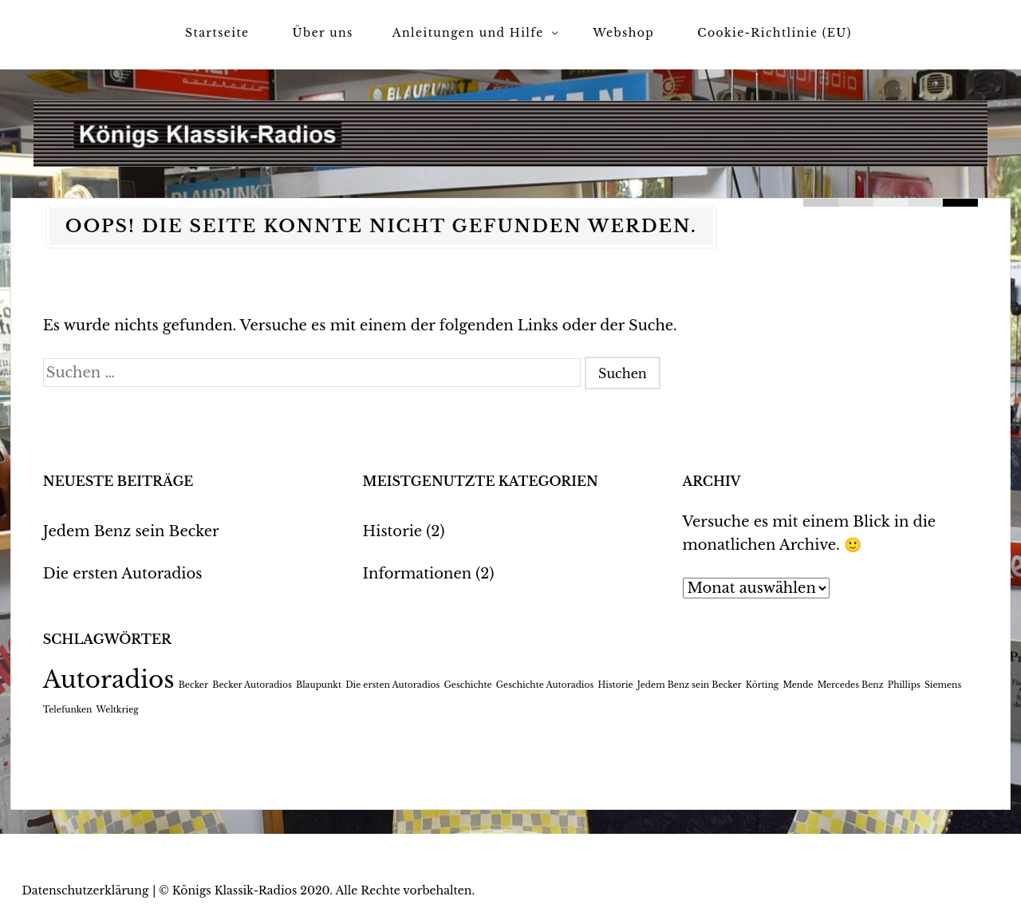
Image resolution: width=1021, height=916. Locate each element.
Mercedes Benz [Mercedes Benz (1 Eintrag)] (851, 685)
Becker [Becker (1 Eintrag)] (193, 685)
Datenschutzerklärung (85, 890)
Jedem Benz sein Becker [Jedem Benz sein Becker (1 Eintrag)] (689, 685)
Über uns (323, 33)
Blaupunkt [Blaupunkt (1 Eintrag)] (318, 685)
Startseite (217, 33)
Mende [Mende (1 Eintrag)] (798, 685)
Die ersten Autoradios (123, 573)
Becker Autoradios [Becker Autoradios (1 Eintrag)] (252, 685)
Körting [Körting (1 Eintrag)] (762, 685)
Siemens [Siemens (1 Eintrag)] (942, 685)
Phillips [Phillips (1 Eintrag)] (904, 685)
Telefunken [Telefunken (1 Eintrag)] (68, 710)
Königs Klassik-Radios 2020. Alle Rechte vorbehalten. (323, 890)
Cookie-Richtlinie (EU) (774, 33)
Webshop (623, 33)
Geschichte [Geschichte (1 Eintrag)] (468, 685)
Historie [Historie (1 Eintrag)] (615, 685)
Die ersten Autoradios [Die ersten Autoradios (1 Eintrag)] (392, 685)
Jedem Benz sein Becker (131, 531)
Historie (393, 531)
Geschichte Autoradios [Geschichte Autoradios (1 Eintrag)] (545, 685)
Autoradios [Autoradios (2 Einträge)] (109, 679)
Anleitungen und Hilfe (468, 33)
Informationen (417, 573)
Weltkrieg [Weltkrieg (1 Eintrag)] (118, 710)
